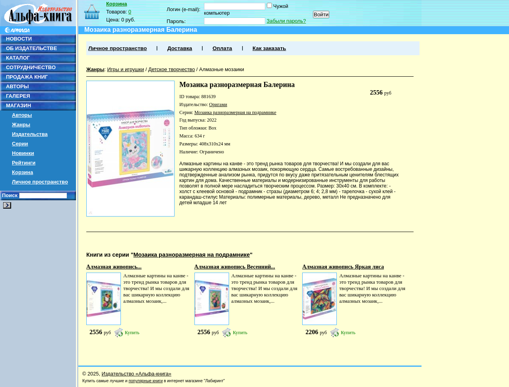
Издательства (30, 134)
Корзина (22, 172)
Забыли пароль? (286, 21)
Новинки (23, 153)
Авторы (22, 115)
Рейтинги (23, 163)
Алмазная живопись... (114, 267)
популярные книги (145, 381)
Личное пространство (40, 182)
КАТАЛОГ (18, 58)
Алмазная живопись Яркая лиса (343, 267)
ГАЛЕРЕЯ (18, 96)
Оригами (218, 104)
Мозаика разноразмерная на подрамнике (235, 112)
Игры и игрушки (125, 69)
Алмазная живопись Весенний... (234, 267)
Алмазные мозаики (221, 69)
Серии (20, 144)
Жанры (21, 125)
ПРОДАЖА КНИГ (27, 77)
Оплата (222, 48)
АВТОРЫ (17, 86)
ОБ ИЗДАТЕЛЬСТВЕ (31, 48)
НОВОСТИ (19, 39)
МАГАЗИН (18, 105)
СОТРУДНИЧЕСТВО (31, 67)
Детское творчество (171, 69)
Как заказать (269, 48)
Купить (132, 332)
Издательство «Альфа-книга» (136, 374)
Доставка (179, 48)
